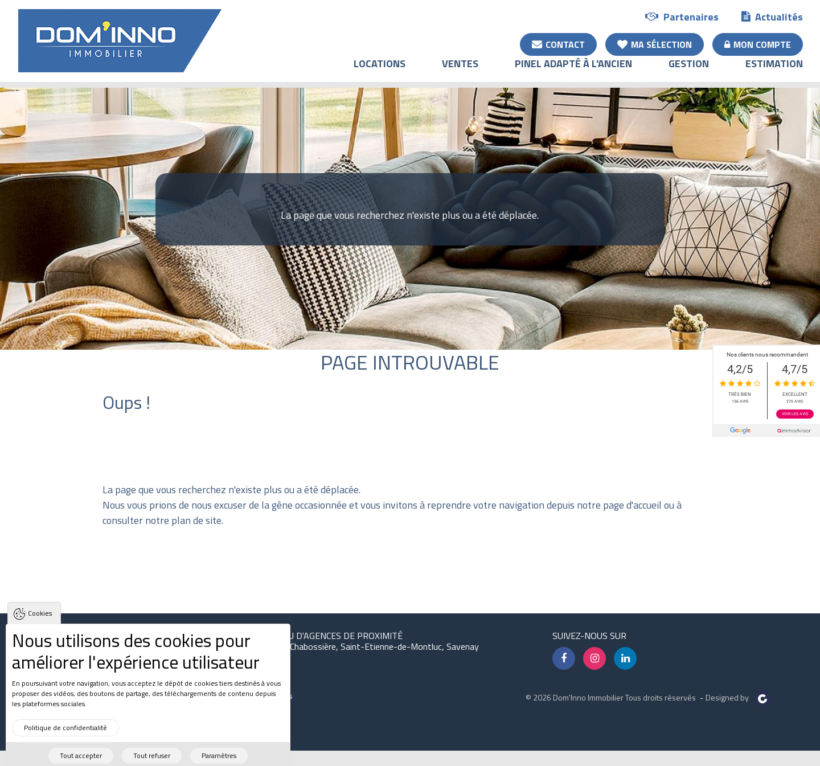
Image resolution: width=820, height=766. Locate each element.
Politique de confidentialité (65, 740)
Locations (379, 71)
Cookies (40, 626)
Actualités (772, 16)
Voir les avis (795, 414)
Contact (558, 44)
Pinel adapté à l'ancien (573, 71)
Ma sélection (654, 44)
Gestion (689, 71)
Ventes (460, 71)
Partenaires (682, 16)
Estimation (774, 71)
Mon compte (757, 44)
